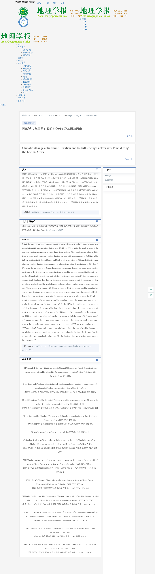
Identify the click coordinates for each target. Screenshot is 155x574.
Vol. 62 (41, 116)
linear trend (53, 346)
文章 (47, 3)
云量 (68, 212)
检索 (62, 3)
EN (81, 19)
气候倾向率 (45, 212)
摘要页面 (109, 180)
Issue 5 (51, 116)
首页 (20, 45)
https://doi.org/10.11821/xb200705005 (82, 116)
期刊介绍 (27, 50)
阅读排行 (27, 82)
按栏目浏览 (28, 79)
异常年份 (54, 212)
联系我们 (21, 101)
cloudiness (76, 346)
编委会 (21, 58)
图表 (55, 3)
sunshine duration (41, 346)
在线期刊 (21, 63)
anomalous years (65, 346)
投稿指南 (21, 61)
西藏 (73, 212)
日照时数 (36, 212)
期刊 (39, 3)
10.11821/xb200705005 (54, 230)
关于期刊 (21, 47)
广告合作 (21, 98)
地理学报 (26, 116)
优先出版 (27, 69)
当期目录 (27, 66)
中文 (84, 19)
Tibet (31, 350)
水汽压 (62, 212)
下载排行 (27, 85)
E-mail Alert (28, 90)
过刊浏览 (27, 71)
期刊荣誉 (27, 55)
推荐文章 (27, 74)
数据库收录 (28, 53)
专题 (25, 77)
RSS (25, 93)
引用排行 (27, 87)
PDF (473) (109, 176)
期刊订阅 (21, 95)
